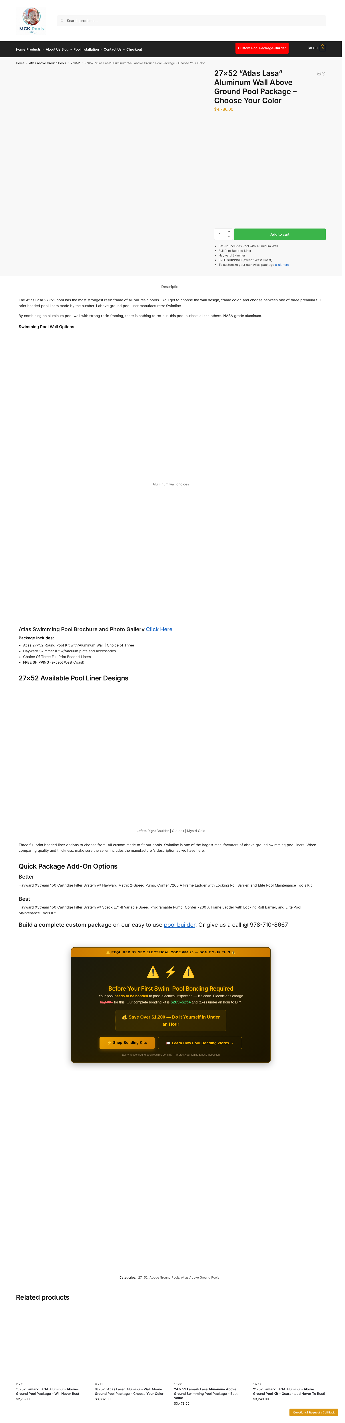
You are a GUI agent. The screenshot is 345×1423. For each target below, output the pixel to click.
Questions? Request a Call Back (314, 1412)
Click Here (159, 627)
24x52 (178, 1382)
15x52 (20, 1382)
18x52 (99, 1382)
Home (20, 60)
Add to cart (279, 232)
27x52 (75, 60)
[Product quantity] (219, 232)
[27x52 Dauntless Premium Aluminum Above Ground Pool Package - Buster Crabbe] (323, 71)
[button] (317, 48)
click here (282, 262)
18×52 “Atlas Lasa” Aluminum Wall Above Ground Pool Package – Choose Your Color (129, 1389)
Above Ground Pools (164, 1275)
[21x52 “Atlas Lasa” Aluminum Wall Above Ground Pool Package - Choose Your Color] (319, 71)
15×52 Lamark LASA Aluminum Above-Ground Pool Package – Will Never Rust (47, 1389)
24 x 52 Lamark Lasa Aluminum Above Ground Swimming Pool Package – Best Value (205, 1391)
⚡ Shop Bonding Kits (127, 1040)
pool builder (179, 922)
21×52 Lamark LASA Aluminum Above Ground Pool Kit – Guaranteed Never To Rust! (289, 1389)
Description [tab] (170, 284)
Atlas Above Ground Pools (47, 60)
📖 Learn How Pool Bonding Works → (200, 1041)
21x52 (257, 1382)
